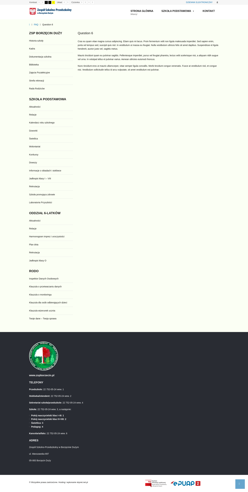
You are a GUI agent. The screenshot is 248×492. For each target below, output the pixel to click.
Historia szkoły (36, 40)
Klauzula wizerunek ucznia (42, 310)
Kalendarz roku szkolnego (42, 122)
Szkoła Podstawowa (178, 11)
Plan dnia (33, 244)
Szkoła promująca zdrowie (42, 194)
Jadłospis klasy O (37, 260)
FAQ (36, 24)
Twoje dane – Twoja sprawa (42, 318)
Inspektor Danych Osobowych (44, 278)
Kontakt (209, 11)
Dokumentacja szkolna (40, 56)
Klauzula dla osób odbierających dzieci (48, 302)
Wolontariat (34, 146)
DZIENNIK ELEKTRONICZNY (199, 2)
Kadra (32, 48)
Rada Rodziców (37, 88)
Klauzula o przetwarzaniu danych (45, 286)
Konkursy (33, 154)
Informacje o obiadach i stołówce (45, 170)
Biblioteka (34, 64)
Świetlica (33, 138)
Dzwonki (33, 130)
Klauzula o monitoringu (40, 294)
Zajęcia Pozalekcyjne (39, 72)
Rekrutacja (34, 186)
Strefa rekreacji (36, 80)
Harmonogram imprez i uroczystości (46, 236)
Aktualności (34, 106)
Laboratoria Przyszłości (40, 202)
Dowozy (33, 162)
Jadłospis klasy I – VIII (40, 178)
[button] (240, 484)
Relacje (33, 114)
